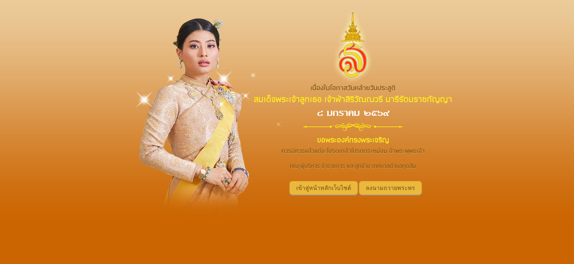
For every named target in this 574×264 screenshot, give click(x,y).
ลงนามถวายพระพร (390, 188)
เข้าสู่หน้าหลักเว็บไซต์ (323, 188)
